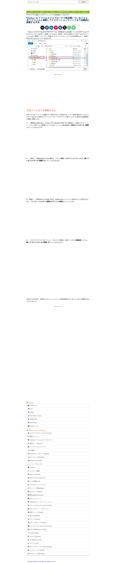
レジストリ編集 (34, 471)
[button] (42, 28)
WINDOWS (32, 422)
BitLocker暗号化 (34, 515)
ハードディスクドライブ (36, 447)
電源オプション (34, 436)
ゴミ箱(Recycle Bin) (35, 540)
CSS (31, 12)
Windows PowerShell (35, 460)
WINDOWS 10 (63, 12)
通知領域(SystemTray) (35, 495)
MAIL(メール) (33, 426)
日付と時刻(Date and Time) (37, 529)
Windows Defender (34, 474)
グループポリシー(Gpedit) (37, 522)
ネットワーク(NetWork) (36, 457)
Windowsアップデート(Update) (38, 453)
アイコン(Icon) (33, 543)
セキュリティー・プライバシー (39, 509)
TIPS (73, 12)
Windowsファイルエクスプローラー (40, 440)
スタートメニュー (34, 498)
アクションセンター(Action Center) (40, 505)
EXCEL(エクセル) (34, 415)
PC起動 (31, 450)
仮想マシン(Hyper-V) (35, 443)
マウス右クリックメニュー (37, 484)
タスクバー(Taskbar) (35, 491)
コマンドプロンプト (35, 464)
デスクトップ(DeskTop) (36, 553)
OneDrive (31, 467)
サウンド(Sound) (34, 519)
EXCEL (52, 12)
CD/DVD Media (33, 533)
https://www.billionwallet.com (33, 13)
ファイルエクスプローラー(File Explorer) (59, 13)
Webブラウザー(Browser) (36, 478)
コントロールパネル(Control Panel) (40, 526)
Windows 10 (45, 13)
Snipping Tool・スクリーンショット (40, 502)
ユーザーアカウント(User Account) (39, 433)
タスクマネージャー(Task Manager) (40, 546)
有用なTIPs (32, 419)
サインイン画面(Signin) (36, 488)
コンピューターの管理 (36, 550)
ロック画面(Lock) (34, 481)
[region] (58, 90)
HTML (42, 12)
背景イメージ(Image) (35, 512)
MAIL (84, 12)
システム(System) (34, 536)
